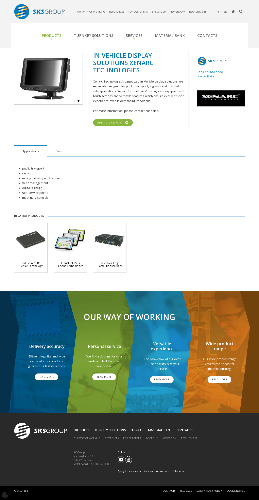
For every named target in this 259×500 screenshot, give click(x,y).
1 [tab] (74, 101)
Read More (46, 377)
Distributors (178, 471)
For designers (138, 11)
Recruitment (197, 11)
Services (134, 35)
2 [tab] (78, 101)
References (116, 11)
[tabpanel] (48, 79)
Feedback (186, 490)
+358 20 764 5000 (210, 72)
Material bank (170, 35)
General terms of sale (156, 471)
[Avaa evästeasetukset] (5, 495)
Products (51, 35)
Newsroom (177, 11)
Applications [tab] (30, 151)
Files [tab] (58, 151)
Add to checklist (112, 122)
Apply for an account (130, 471)
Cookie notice (236, 490)
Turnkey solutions (93, 35)
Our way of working (91, 11)
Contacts (207, 35)
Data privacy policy (209, 490)
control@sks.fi (207, 76)
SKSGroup (159, 11)
